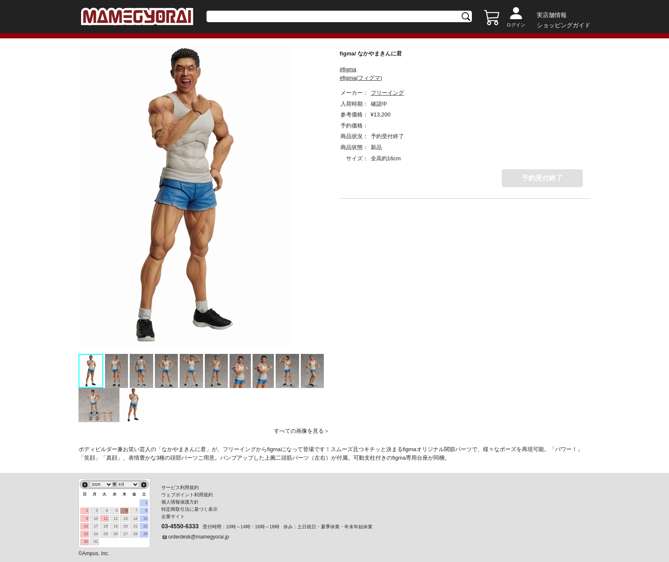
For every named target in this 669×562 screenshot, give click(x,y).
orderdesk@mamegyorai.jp (198, 537)
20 (125, 526)
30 (86, 541)
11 (106, 518)
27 (125, 534)
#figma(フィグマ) (361, 78)
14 (135, 518)
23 (86, 534)
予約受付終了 (542, 178)
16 (86, 526)
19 (115, 526)
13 (125, 518)
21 (135, 526)
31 (96, 541)
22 (145, 526)
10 (96, 518)
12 (115, 518)
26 (115, 534)
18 (106, 526)
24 (96, 534)
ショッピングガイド (563, 25)
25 (106, 534)
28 (135, 534)
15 (145, 518)
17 (96, 526)
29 (145, 534)
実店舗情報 (552, 15)
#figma (348, 69)
